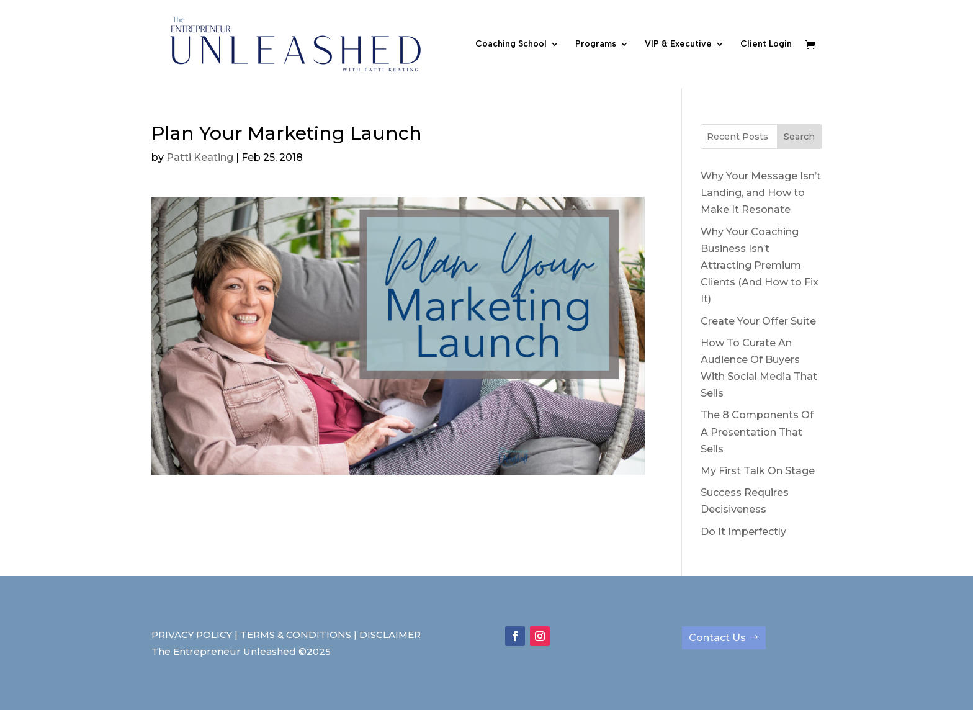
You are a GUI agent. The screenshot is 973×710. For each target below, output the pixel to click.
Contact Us (717, 638)
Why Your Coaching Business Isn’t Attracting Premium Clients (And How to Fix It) (759, 265)
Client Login (766, 44)
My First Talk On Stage (758, 471)
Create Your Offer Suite (758, 321)
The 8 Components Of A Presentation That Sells (757, 431)
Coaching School (511, 44)
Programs (595, 44)
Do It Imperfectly (743, 531)
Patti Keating (199, 157)
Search (799, 136)
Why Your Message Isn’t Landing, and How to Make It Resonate (761, 192)
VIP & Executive (678, 44)
